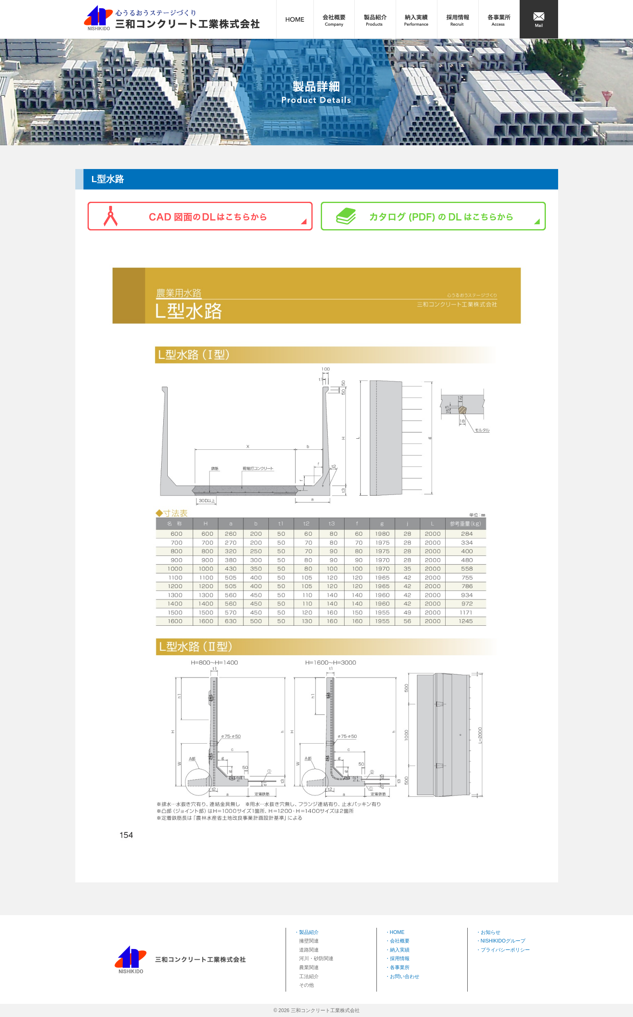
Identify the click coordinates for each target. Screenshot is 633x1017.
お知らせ (490, 932)
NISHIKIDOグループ (503, 941)
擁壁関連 (309, 941)
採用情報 (400, 958)
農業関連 (309, 967)
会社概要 (400, 941)
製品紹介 (309, 932)
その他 (306, 985)
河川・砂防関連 (316, 958)
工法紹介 (309, 976)
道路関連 (309, 950)
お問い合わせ (404, 976)
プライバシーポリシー (505, 950)
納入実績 (400, 950)
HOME (397, 932)
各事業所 (400, 967)
